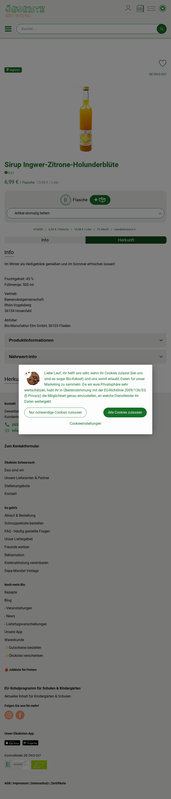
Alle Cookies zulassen (125, 412)
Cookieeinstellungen (85, 423)
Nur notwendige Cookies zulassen (55, 412)
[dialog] (85, 399)
